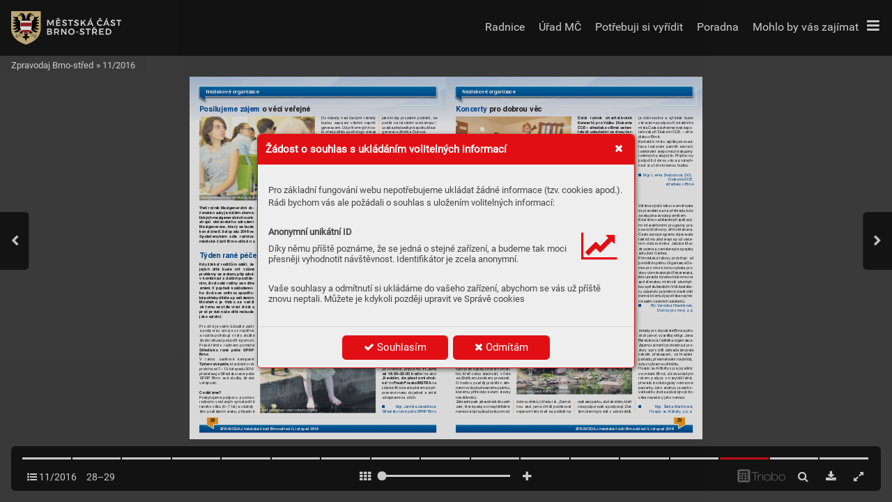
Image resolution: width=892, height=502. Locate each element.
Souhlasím (395, 347)
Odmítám (501, 347)
